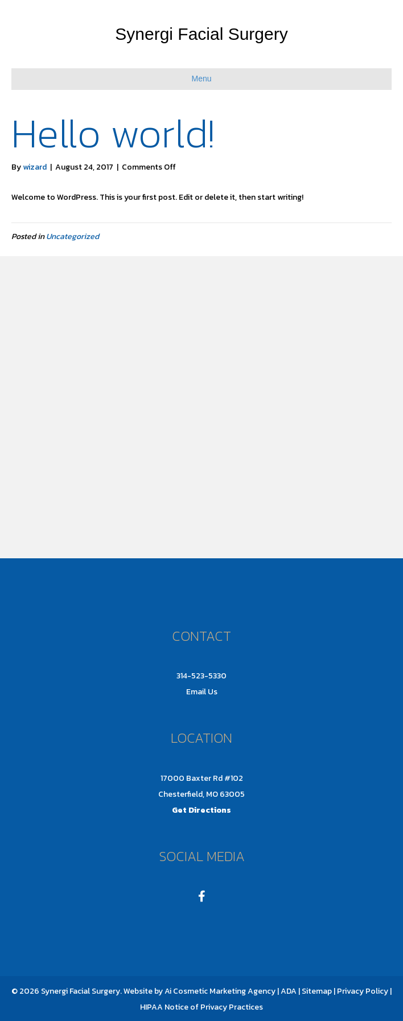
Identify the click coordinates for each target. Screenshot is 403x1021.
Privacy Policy (362, 991)
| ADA (287, 991)
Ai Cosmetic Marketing (205, 991)
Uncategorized (72, 236)
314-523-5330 (201, 676)
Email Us (201, 692)
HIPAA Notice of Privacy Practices (201, 1007)
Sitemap (316, 991)
